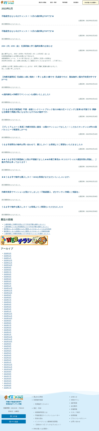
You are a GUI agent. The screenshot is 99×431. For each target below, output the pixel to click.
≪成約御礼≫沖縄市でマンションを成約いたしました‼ (26, 94)
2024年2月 (7, 309)
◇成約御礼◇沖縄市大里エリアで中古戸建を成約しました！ (25, 224)
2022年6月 (7, 350)
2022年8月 (7, 346)
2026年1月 (7, 258)
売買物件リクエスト (42, 404)
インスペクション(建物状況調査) (46, 421)
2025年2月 (7, 283)
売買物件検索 (38, 400)
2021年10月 (8, 369)
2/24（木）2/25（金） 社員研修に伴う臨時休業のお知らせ (27, 46)
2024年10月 (8, 293)
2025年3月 (7, 281)
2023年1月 (7, 334)
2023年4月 (7, 330)
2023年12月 (8, 313)
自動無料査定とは (41, 412)
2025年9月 (7, 267)
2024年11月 (8, 290)
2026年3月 (7, 253)
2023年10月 (8, 318)
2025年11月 (8, 263)
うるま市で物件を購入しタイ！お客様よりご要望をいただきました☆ (32, 207)
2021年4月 (7, 378)
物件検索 (64, 2)
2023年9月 (7, 320)
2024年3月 (7, 307)
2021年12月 (8, 364)
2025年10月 (8, 265)
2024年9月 (7, 295)
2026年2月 (7, 256)
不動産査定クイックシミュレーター (47, 415)
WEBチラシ (75, 400)
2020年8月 (7, 385)
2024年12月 (8, 288)
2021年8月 (7, 374)
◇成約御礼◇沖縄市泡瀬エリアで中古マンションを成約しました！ (27, 233)
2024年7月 (7, 300)
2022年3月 (7, 357)
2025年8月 (7, 269)
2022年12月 (8, 337)
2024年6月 (7, 302)
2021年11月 (8, 367)
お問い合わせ (75, 421)
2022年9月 (7, 344)
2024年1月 (7, 311)
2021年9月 (7, 371)
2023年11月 (8, 316)
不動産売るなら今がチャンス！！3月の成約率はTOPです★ (28, 16)
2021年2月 (7, 383)
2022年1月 (7, 362)
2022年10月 (8, 341)
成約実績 (74, 403)
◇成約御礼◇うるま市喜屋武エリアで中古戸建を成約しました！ (26, 226)
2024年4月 (7, 304)
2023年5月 (7, 327)
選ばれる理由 (42, 2)
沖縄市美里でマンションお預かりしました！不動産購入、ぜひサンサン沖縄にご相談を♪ (41, 192)
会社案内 (75, 2)
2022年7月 (7, 348)
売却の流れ (39, 418)
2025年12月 (8, 260)
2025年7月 (7, 272)
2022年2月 (7, 360)
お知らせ (74, 397)
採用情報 (74, 415)
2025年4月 (7, 279)
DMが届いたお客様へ (90, 2)
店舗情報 (74, 409)
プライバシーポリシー (78, 418)
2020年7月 (7, 388)
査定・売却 (53, 2)
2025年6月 (7, 274)
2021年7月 (7, 376)
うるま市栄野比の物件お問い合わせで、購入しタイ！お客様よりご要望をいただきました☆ (42, 144)
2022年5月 (7, 353)
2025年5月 (7, 276)
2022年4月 (7, 355)
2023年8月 (7, 323)
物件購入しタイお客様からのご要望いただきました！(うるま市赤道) (27, 229)
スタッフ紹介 (75, 412)
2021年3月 (7, 381)
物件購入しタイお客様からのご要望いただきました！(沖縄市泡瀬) (27, 231)
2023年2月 (7, 332)
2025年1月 (7, 286)
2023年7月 (7, 325)
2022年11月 (8, 339)
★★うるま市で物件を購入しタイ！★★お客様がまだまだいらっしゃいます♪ (36, 177)
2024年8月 (7, 297)
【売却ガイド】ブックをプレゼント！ (48, 424)
